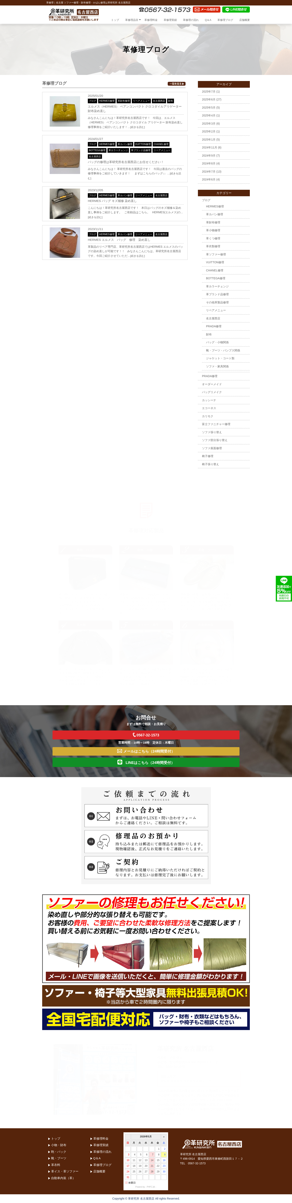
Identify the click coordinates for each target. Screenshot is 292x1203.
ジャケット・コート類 (220, 358)
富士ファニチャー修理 (216, 424)
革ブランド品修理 (140, 150)
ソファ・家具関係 (217, 366)
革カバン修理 (125, 144)
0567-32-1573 (146, 735)
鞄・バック (58, 1151)
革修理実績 (170, 19)
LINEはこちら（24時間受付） (145, 762)
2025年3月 (209, 123)
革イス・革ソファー (64, 1171)
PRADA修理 (213, 326)
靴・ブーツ (58, 1158)
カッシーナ (209, 400)
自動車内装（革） (63, 1178)
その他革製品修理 (217, 302)
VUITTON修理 (143, 144)
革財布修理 (124, 100)
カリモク (207, 416)
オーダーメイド (212, 384)
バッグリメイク (212, 392)
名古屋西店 (159, 100)
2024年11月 (209, 147)
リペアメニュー (141, 100)
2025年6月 (209, 99)
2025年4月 (209, 115)
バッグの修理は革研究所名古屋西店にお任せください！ (126, 162)
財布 (170, 100)
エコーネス (209, 408)
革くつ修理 (213, 238)
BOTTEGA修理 (97, 150)
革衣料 (55, 1165)
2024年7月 (209, 171)
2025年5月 (209, 107)
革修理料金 (151, 19)
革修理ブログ (225, 19)
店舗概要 (244, 19)
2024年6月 (209, 179)
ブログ (92, 100)
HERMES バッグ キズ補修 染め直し (112, 201)
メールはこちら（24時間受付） (146, 751)
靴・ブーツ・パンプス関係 (223, 350)
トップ (115, 19)
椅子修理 (207, 456)
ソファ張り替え (212, 432)
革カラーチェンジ (118, 150)
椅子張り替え (210, 464)
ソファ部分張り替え (215, 440)
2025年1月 (209, 139)
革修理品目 (131, 19)
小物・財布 (58, 1145)
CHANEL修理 (161, 144)
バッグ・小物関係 (217, 342)
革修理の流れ (191, 19)
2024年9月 (209, 155)
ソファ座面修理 (212, 448)
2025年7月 (209, 91)
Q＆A (208, 19)
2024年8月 (209, 163)
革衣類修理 (213, 246)
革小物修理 (213, 230)
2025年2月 (209, 131)
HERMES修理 (106, 100)
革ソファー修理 (216, 254)
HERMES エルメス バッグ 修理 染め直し (119, 239)
